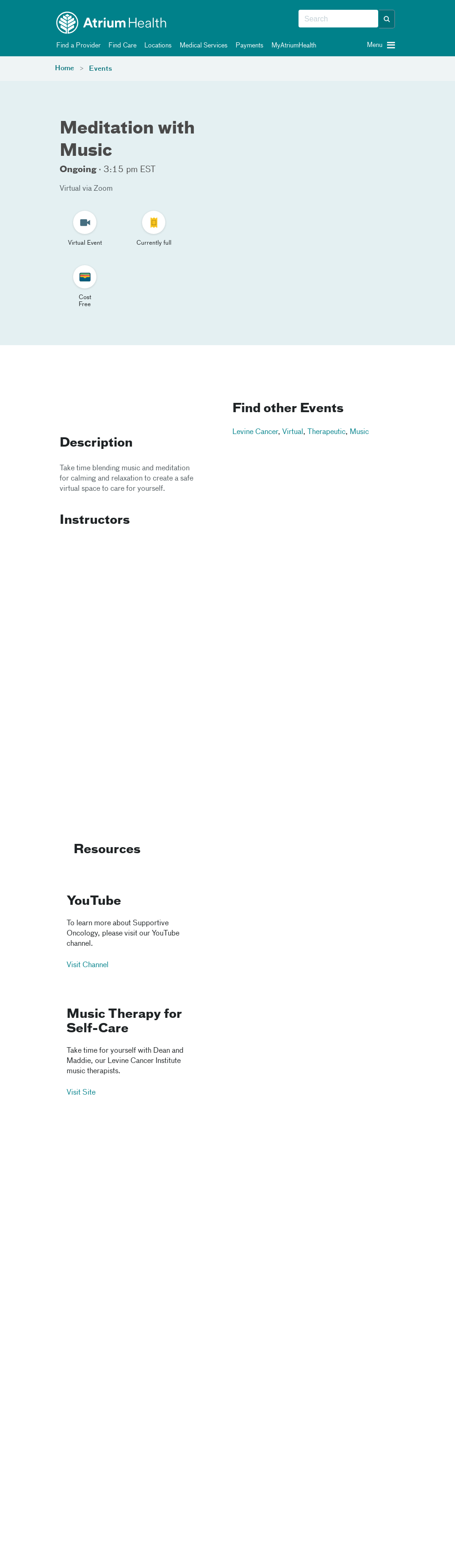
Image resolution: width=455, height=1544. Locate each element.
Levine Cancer (255, 432)
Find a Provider (77, 45)
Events (100, 69)
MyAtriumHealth (292, 45)
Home (64, 68)
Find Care (120, 45)
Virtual (292, 432)
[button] (387, 19)
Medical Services (202, 45)
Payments (248, 45)
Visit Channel (88, 965)
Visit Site (81, 1093)
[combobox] (338, 19)
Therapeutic (326, 432)
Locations (156, 45)
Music (359, 432)
